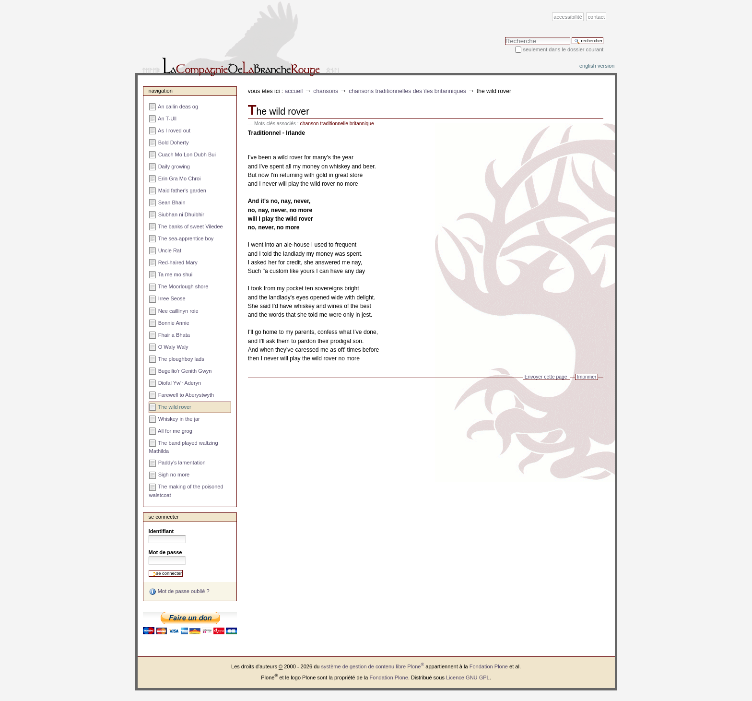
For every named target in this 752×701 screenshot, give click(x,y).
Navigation (161, 91)
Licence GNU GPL (468, 677)
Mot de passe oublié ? (179, 591)
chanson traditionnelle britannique (337, 123)
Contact (596, 17)
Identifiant (161, 531)
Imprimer (587, 377)
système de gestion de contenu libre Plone (372, 666)
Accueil (294, 91)
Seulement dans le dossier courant (563, 49)
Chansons (325, 91)
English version (597, 66)
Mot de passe (165, 552)
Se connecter (164, 517)
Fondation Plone (489, 666)
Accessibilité (567, 17)
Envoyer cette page (546, 377)
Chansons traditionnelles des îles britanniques (407, 91)
